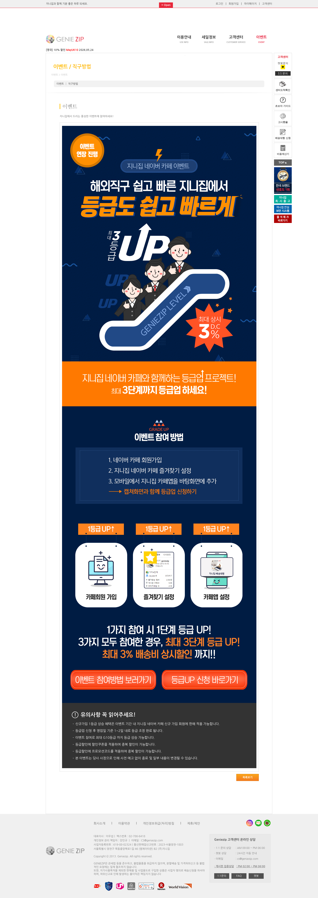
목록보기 (247, 777)
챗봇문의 (283, 65)
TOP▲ (282, 162)
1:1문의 (221, 876)
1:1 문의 (283, 73)
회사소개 (99, 823)
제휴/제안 (193, 823)
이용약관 (124, 823)
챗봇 (256, 876)
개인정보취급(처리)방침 (158, 823)
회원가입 (234, 3)
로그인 (219, 3)
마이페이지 (250, 3)
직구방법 (73, 84)
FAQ (239, 876)
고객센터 (267, 3)
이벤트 (60, 84)
